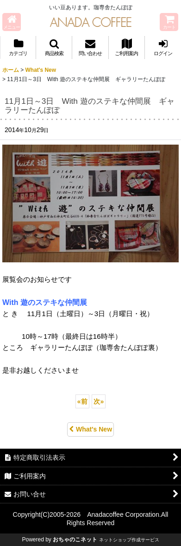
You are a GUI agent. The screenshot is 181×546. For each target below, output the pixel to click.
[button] (11, 22)
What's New (90, 429)
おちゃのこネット (75, 539)
